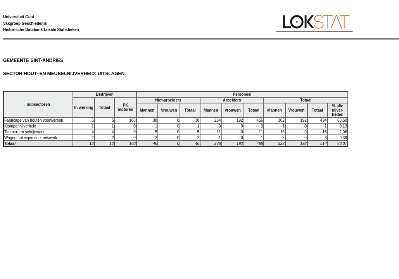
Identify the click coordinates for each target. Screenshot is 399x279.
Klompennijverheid (20, 126)
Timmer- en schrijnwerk (24, 132)
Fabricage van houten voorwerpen (33, 120)
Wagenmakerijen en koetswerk (30, 138)
